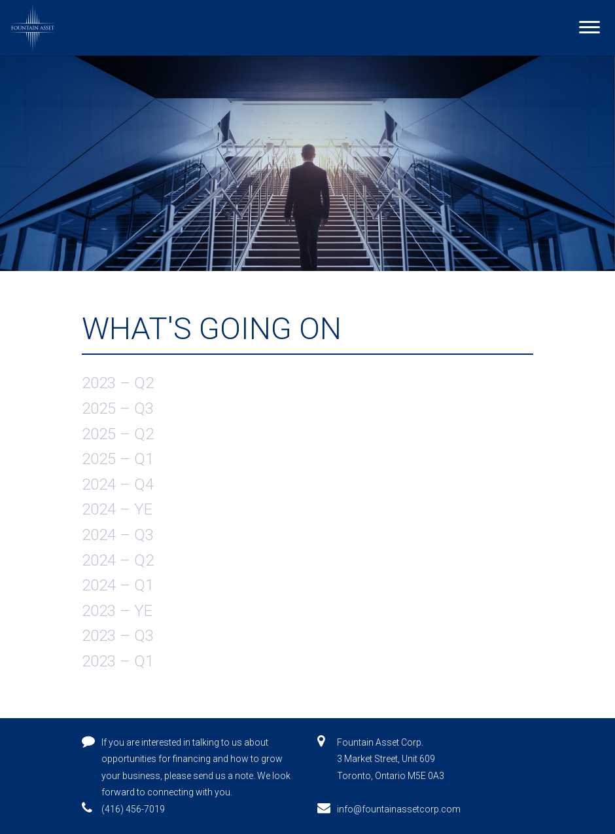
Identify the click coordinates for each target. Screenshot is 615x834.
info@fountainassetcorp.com (399, 809)
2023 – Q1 (118, 661)
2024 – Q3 (118, 535)
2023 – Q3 (118, 635)
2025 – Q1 (118, 459)
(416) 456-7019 (133, 809)
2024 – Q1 (118, 585)
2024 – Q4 (118, 484)
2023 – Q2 (118, 383)
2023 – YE (117, 611)
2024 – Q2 (118, 560)
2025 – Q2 (118, 434)
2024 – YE (117, 509)
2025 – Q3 (118, 408)
